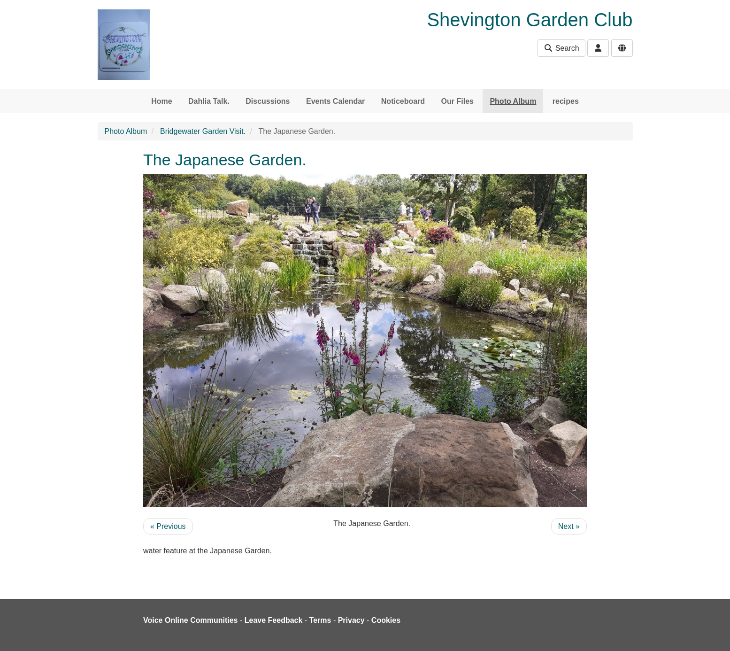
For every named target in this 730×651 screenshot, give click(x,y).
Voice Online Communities (190, 620)
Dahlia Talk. (209, 101)
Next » (569, 526)
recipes (566, 101)
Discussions (268, 101)
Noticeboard (403, 101)
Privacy (351, 620)
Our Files (457, 101)
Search (561, 48)
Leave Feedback (274, 620)
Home (161, 101)
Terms (320, 620)
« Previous (168, 526)
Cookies (385, 620)
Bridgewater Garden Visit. (203, 131)
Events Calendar (335, 101)
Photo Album (513, 101)
